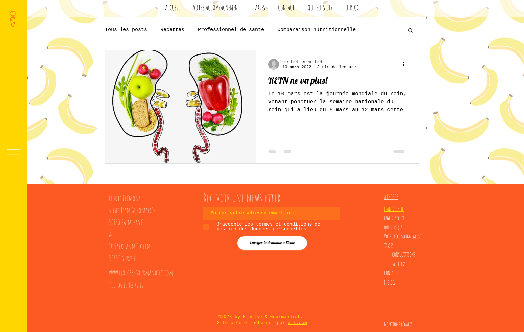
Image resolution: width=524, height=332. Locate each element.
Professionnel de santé (231, 30)
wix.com (297, 322)
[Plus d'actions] (406, 64)
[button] (13, 154)
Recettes (172, 30)
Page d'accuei (394, 217)
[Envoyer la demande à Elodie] (272, 243)
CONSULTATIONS (403, 254)
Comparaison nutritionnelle (316, 30)
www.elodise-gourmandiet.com (141, 272)
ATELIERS (399, 263)
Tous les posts (126, 30)
